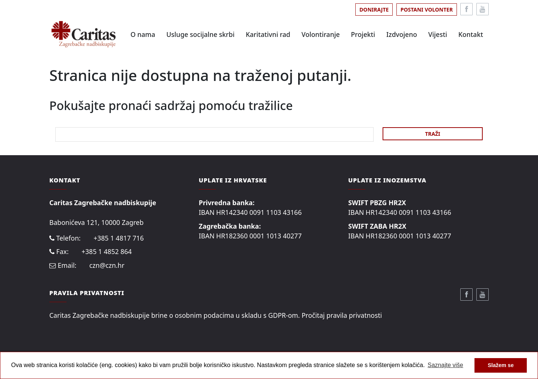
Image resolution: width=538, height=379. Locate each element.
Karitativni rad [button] (268, 34)
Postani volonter (427, 9)
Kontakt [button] (470, 34)
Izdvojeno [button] (401, 34)
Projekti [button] (363, 34)
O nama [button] (142, 34)
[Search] (214, 134)
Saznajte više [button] (445, 365)
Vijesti (437, 34)
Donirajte (374, 9)
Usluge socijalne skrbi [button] (200, 34)
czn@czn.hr (106, 265)
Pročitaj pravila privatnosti (342, 315)
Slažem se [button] (501, 365)
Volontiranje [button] (321, 34)
